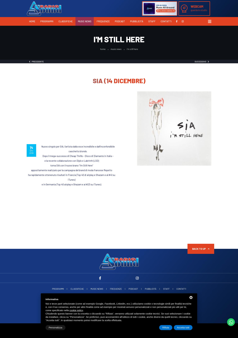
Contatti (166, 21)
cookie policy (76, 310)
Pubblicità (136, 21)
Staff (151, 21)
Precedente (36, 61)
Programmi (46, 21)
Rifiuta (165, 327)
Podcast (120, 21)
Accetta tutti (183, 327)
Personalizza (55, 327)
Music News (84, 21)
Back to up (200, 248)
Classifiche (66, 21)
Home (32, 21)
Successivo (202, 61)
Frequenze (103, 21)
